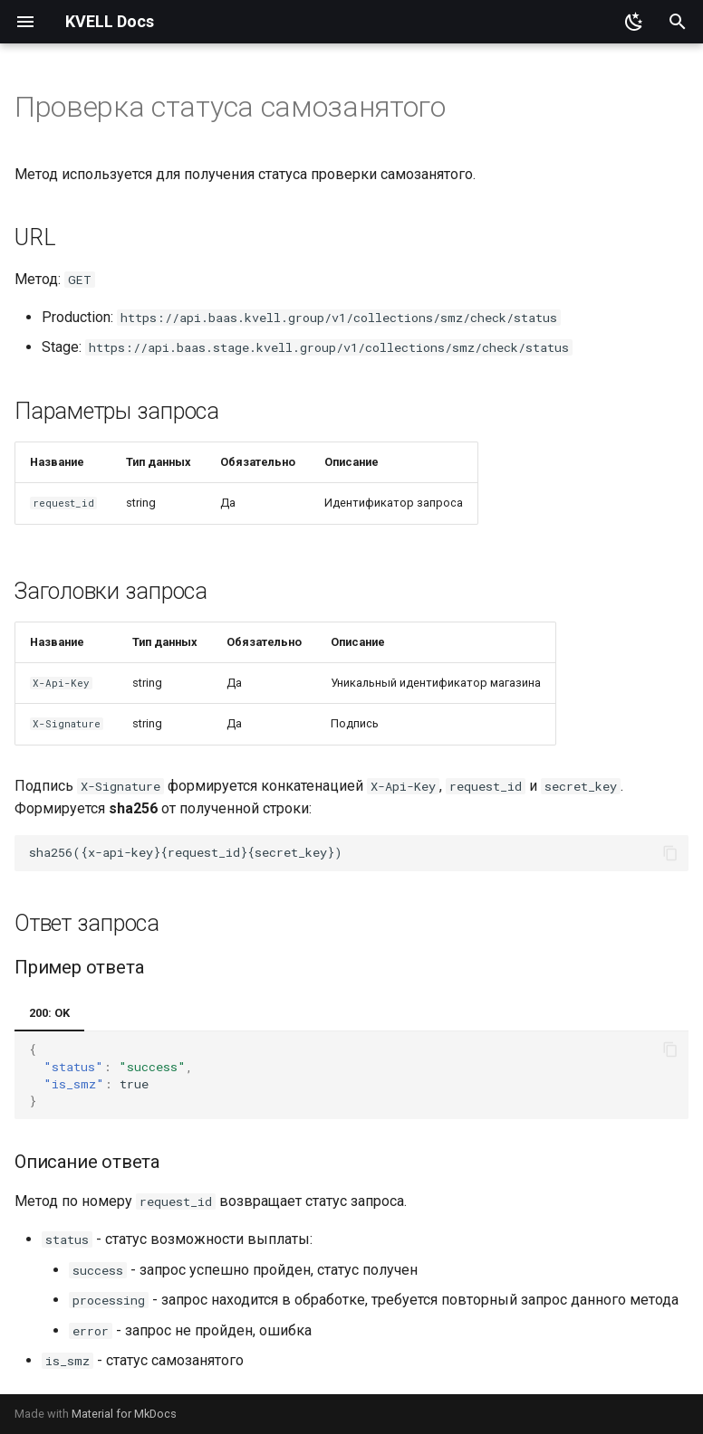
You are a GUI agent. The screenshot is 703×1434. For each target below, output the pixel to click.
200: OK (49, 1013)
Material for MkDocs (124, 1413)
